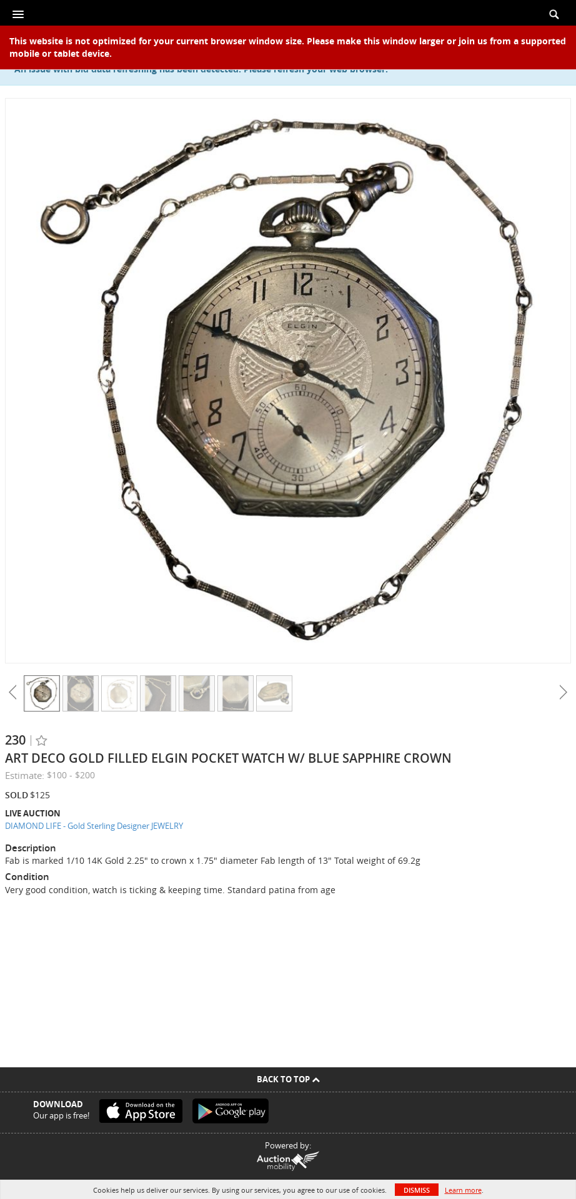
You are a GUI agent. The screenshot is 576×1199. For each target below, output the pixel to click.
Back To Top (288, 1079)
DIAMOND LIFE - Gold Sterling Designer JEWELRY (94, 825)
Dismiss (417, 1190)
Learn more (463, 1190)
